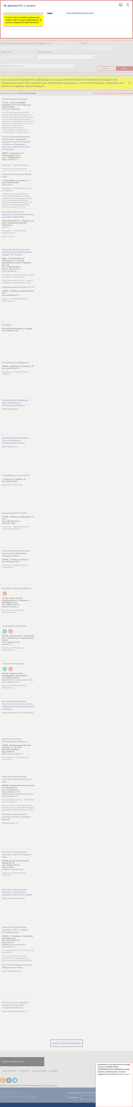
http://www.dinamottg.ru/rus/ (80, 13)
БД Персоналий (122, 1074)
